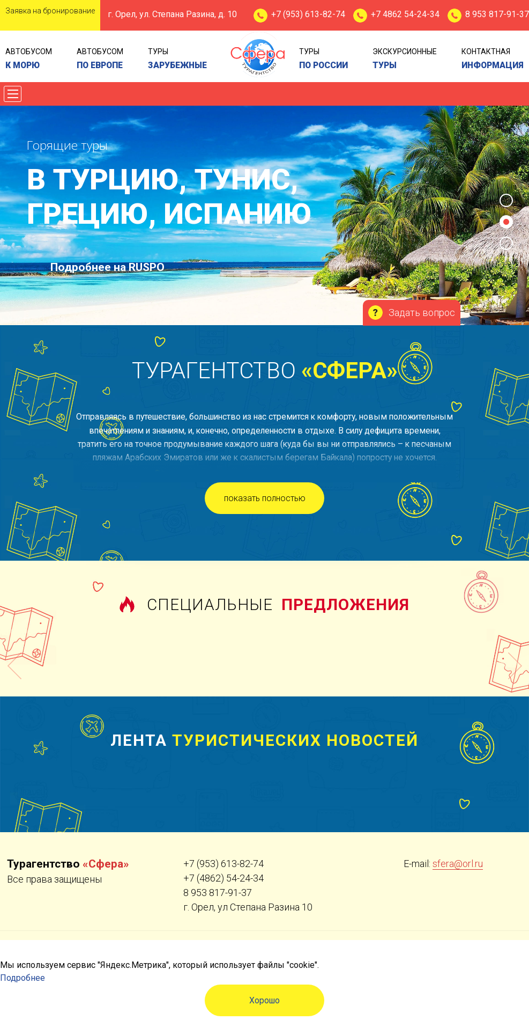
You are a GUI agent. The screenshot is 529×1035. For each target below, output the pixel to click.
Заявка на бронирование (50, 10)
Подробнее (22, 978)
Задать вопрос (422, 312)
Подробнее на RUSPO (107, 267)
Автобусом (28, 59)
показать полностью (265, 498)
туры (177, 59)
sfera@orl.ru (458, 863)
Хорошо (264, 1000)
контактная (492, 59)
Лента (264, 740)
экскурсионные (404, 59)
